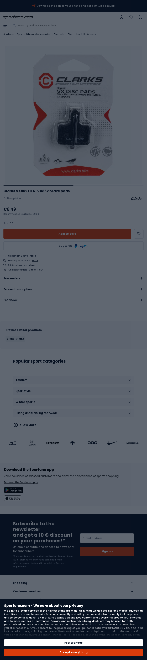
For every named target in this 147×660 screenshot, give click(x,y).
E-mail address (93, 538)
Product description (17, 289)
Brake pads (89, 34)
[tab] (73, 278)
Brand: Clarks (15, 338)
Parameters (11, 278)
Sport (20, 34)
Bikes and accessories (38, 34)
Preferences (73, 643)
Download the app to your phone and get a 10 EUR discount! (76, 5)
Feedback (10, 300)
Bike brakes (74, 34)
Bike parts (59, 34)
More (33, 255)
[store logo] (60, 17)
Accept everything (73, 652)
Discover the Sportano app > (21, 482)
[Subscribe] (107, 551)
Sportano (8, 34)
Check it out (36, 269)
